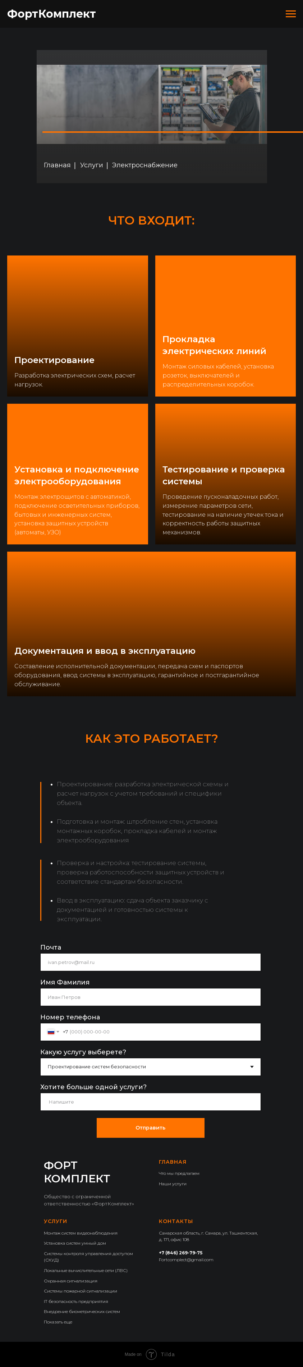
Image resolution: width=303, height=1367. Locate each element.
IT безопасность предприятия (76, 1301)
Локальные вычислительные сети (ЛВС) (86, 1270)
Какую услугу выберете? (83, 1052)
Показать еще (58, 1322)
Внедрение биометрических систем (82, 1311)
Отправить (150, 1127)
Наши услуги (173, 1183)
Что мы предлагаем (179, 1173)
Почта (50, 947)
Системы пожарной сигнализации (80, 1291)
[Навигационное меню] (291, 14)
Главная (57, 165)
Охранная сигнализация (70, 1281)
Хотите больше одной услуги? (93, 1087)
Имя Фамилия (64, 982)
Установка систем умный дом (75, 1243)
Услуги (91, 165)
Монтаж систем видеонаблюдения (81, 1233)
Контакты (176, 1221)
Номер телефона (70, 1017)
